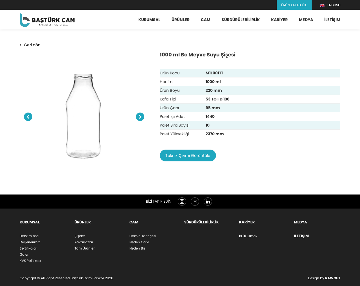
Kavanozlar (84, 242)
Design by (324, 278)
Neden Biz (137, 248)
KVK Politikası (30, 260)
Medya (306, 19)
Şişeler (80, 236)
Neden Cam (139, 242)
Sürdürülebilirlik (241, 19)
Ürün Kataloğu (294, 5)
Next (140, 117)
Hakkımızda (29, 236)
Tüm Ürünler (84, 248)
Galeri (24, 254)
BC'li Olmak (248, 236)
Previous (28, 117)
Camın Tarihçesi (142, 236)
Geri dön (30, 45)
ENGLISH (330, 5)
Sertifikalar (28, 248)
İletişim (332, 19)
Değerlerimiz (30, 242)
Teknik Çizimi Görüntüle (187, 155)
